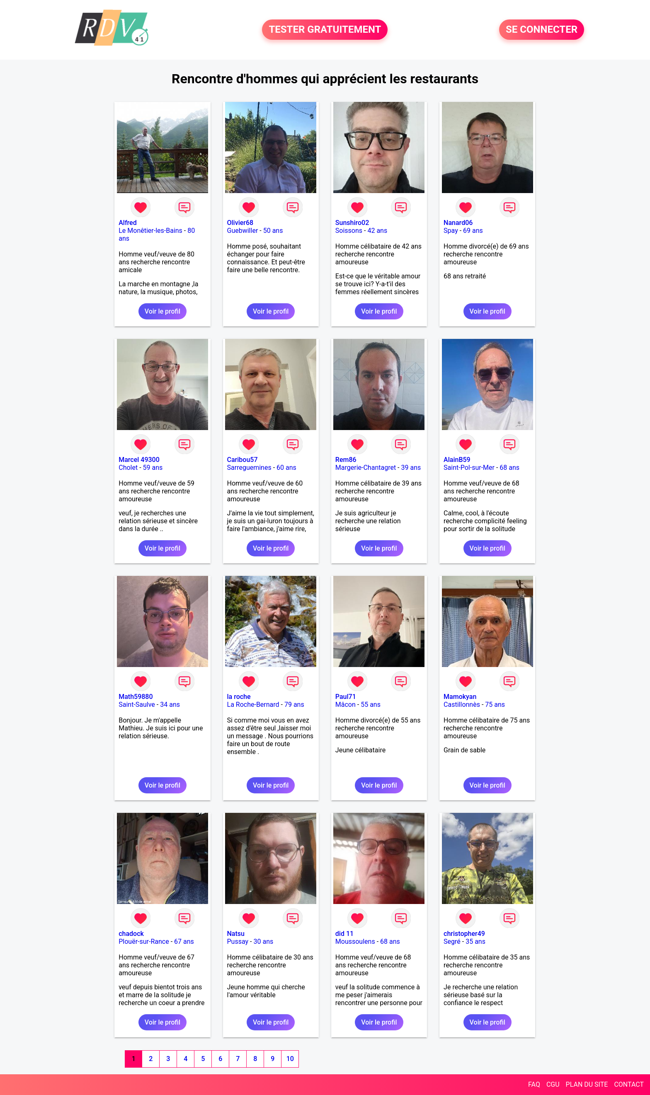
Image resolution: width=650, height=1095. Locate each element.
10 (290, 1059)
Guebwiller (242, 230)
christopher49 (464, 934)
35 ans (475, 941)
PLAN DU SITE (587, 1084)
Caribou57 (242, 460)
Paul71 (345, 697)
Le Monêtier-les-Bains (150, 230)
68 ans (509, 467)
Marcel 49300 (139, 460)
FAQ (534, 1084)
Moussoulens (355, 941)
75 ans (495, 704)
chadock (131, 934)
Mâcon (345, 704)
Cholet (128, 467)
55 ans (371, 704)
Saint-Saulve (137, 704)
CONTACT (629, 1084)
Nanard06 (458, 223)
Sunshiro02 (352, 223)
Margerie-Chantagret (365, 467)
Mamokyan (460, 697)
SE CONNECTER (541, 30)
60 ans (286, 467)
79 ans (294, 704)
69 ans (473, 230)
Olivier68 (240, 223)
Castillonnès (462, 704)
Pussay (238, 941)
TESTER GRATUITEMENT (325, 30)
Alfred (127, 223)
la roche (239, 697)
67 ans (184, 941)
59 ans (153, 467)
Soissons (348, 230)
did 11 (344, 934)
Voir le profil (162, 311)
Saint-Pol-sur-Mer (469, 467)
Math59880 (136, 697)
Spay (451, 230)
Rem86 (346, 460)
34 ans (170, 704)
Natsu (236, 934)
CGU (553, 1084)
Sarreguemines (249, 467)
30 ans (263, 941)
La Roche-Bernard (253, 704)
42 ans (377, 230)
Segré (452, 941)
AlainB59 (457, 460)
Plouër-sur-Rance (144, 941)
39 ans (411, 467)
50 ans (273, 230)
